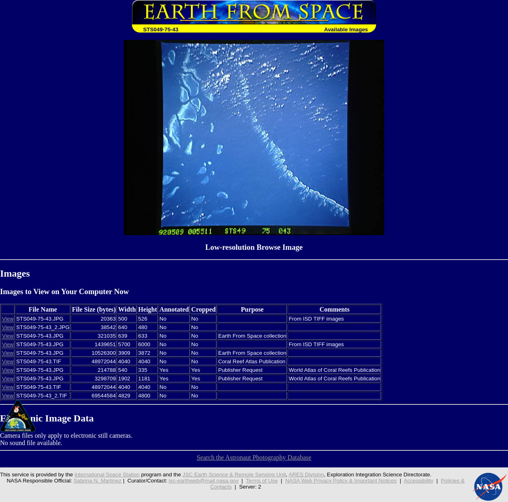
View (8, 319)
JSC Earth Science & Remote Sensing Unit (234, 474)
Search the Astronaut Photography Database (254, 457)
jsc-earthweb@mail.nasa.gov (204, 481)
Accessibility (419, 481)
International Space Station (107, 474)
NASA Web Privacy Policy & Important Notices (341, 481)
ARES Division (306, 474)
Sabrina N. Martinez (98, 481)
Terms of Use (262, 481)
